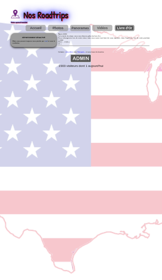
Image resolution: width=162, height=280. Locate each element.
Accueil (35, 28)
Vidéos (102, 28)
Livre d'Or (124, 28)
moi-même (69, 52)
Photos (57, 28)
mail (46, 41)
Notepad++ (82, 52)
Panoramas (80, 28)
